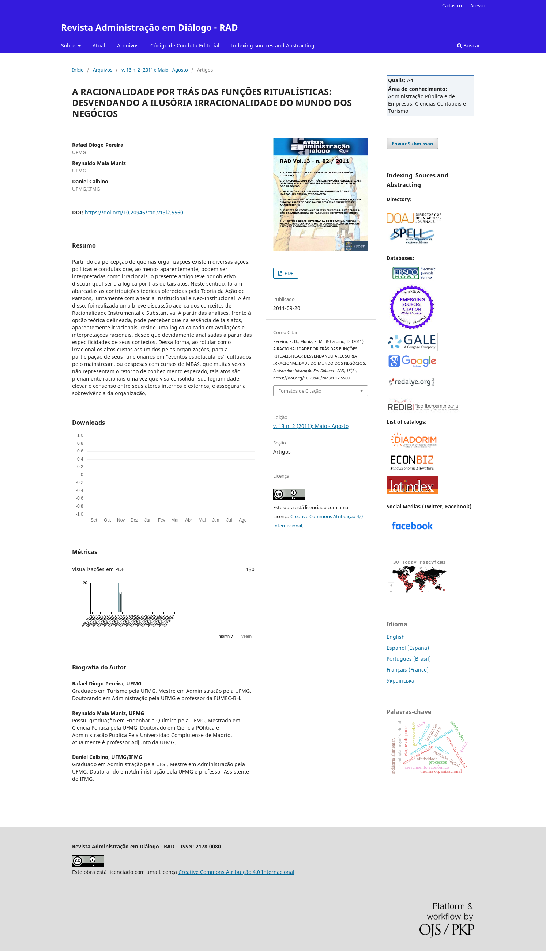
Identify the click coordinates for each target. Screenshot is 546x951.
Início (78, 69)
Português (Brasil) (409, 658)
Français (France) (408, 669)
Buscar (468, 45)
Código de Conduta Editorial (184, 45)
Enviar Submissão (412, 143)
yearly (246, 636)
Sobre (69, 45)
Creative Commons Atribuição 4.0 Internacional (236, 871)
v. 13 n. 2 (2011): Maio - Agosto (154, 69)
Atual (99, 45)
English (396, 636)
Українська (400, 680)
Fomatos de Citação (299, 390)
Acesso (477, 5)
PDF (288, 273)
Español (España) (408, 647)
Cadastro (452, 5)
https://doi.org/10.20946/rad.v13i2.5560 (134, 212)
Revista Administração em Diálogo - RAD (149, 27)
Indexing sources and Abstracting (273, 45)
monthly (226, 636)
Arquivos (128, 45)
